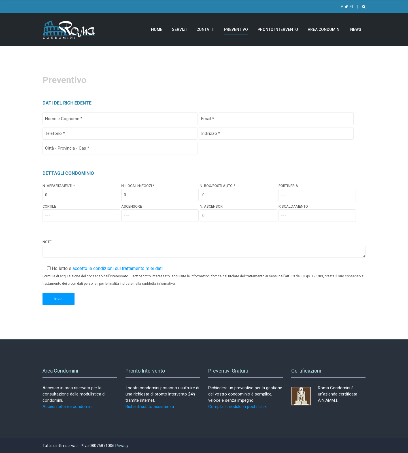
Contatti (205, 29)
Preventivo (236, 29)
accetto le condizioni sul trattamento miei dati (118, 268)
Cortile (81, 211)
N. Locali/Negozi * (160, 190)
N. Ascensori (238, 211)
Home (156, 29)
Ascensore (160, 211)
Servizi (179, 29)
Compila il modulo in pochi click (237, 406)
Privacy (121, 445)
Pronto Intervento (278, 29)
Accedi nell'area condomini (67, 406)
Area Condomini (324, 29)
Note (204, 249)
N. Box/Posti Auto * (238, 190)
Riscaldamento (317, 211)
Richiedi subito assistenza (150, 406)
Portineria (317, 190)
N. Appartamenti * (81, 190)
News (355, 29)
